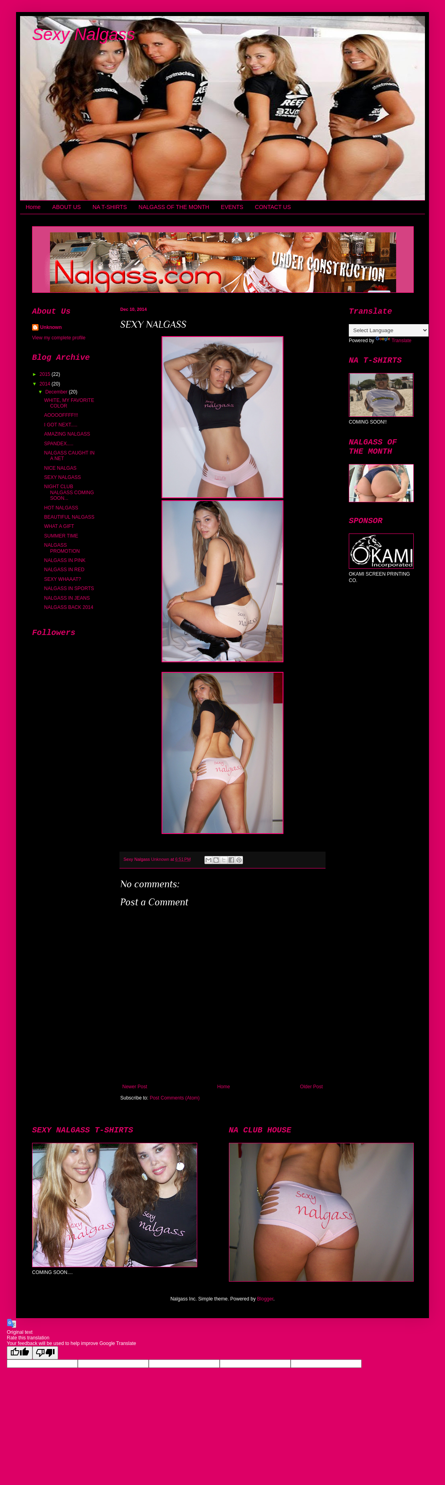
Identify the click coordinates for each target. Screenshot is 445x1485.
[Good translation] (19, 1352)
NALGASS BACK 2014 (68, 607)
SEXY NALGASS (62, 477)
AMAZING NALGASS (67, 434)
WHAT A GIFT (59, 526)
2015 (46, 374)
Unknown (51, 327)
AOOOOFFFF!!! (61, 415)
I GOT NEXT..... (60, 425)
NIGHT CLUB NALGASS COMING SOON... (69, 492)
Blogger (265, 1299)
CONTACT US (273, 207)
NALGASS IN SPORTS (69, 588)
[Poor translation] (45, 1352)
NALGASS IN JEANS (67, 598)
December (57, 392)
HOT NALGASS (61, 508)
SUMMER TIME (61, 536)
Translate (394, 340)
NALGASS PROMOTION (62, 548)
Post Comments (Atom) (175, 1098)
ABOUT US (66, 207)
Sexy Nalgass (83, 34)
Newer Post (134, 1086)
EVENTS (232, 207)
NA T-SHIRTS (110, 207)
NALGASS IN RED (64, 569)
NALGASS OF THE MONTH (174, 207)
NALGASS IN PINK (64, 560)
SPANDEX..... (58, 443)
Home (33, 207)
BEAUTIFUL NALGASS (69, 517)
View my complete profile (58, 338)
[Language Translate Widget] (389, 330)
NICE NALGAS (60, 468)
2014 (46, 384)
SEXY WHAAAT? (62, 579)
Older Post (311, 1086)
